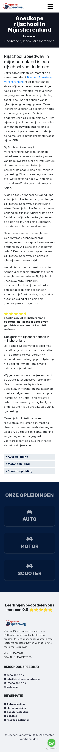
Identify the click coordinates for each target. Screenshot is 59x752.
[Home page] (13, 5)
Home (27, 36)
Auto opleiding (17, 456)
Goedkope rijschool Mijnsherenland (29, 41)
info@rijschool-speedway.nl (22, 679)
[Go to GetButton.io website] (51, 749)
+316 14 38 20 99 (15, 683)
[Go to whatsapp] (51, 743)
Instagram (11, 687)
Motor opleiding (18, 464)
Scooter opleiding (19, 471)
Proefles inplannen (17, 720)
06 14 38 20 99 (14, 675)
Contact (10, 715)
